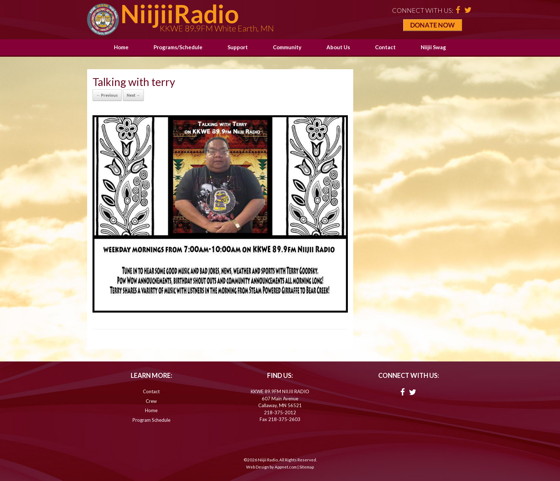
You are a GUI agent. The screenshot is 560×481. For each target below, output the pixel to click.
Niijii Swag (433, 47)
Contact (385, 47)
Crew (151, 401)
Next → (133, 95)
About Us (338, 47)
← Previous (107, 95)
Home (121, 47)
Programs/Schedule (178, 47)
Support (238, 47)
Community (287, 47)
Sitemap (306, 467)
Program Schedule (151, 420)
